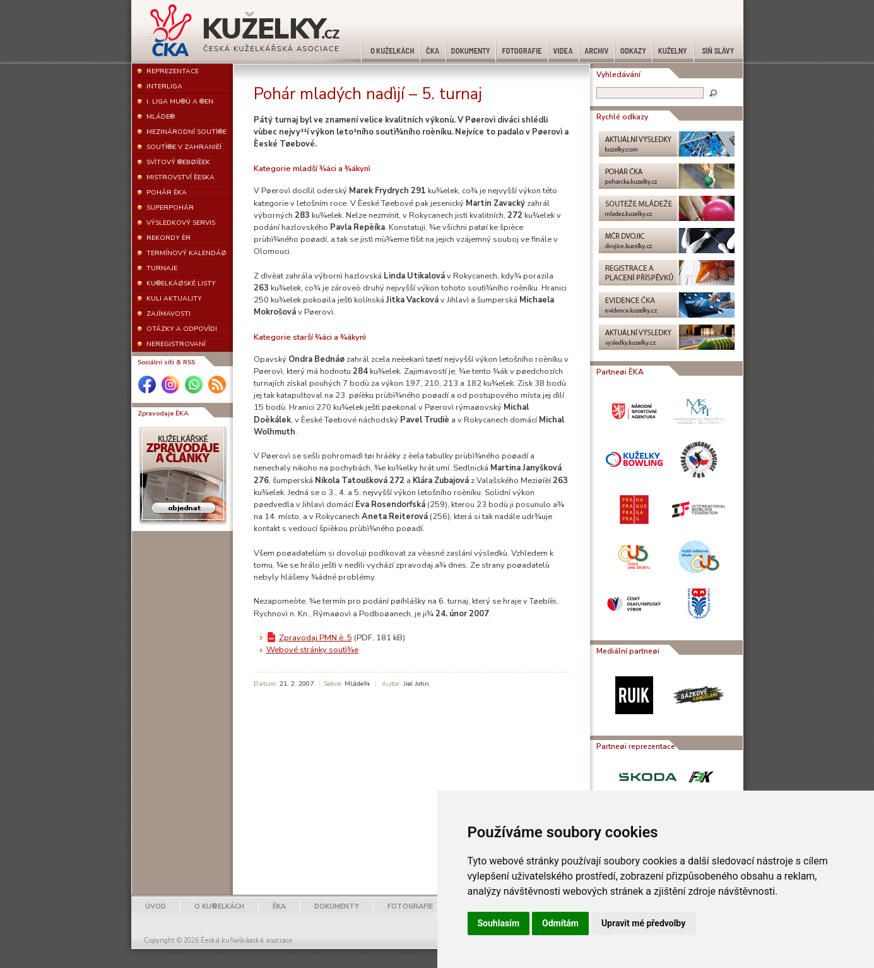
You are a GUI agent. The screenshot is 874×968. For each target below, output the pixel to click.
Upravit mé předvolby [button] (643, 923)
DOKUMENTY (336, 906)
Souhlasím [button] (499, 923)
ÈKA (279, 906)
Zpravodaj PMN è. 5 (315, 637)
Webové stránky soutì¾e (312, 649)
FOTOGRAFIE (410, 906)
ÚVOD (155, 906)
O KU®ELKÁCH (219, 906)
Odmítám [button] (560, 923)
